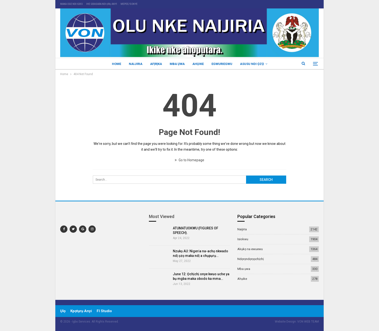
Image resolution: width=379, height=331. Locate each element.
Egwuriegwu (223, 64)
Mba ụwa (177, 64)
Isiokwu (242, 239)
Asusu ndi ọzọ (254, 64)
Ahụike (198, 64)
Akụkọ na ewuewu (250, 249)
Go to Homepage (189, 160)
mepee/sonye (129, 4)
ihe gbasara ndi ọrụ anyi (101, 4)
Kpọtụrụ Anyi (81, 311)
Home (114, 64)
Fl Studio (104, 311)
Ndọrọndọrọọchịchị (250, 259)
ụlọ (63, 311)
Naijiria (134, 64)
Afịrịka (155, 64)
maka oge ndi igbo (71, 4)
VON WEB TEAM (308, 321)
